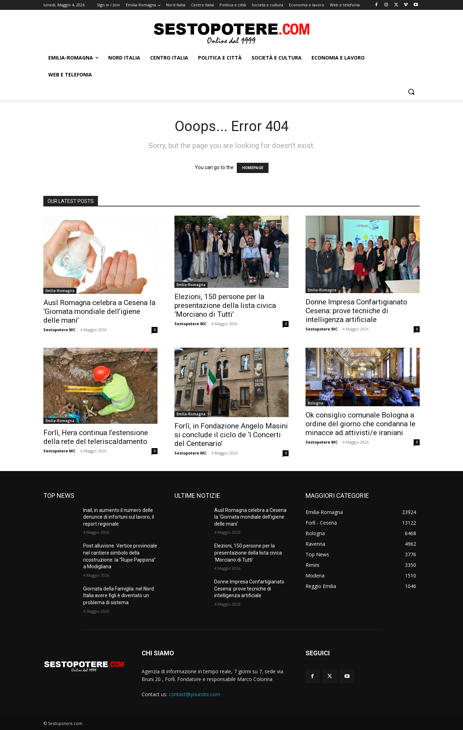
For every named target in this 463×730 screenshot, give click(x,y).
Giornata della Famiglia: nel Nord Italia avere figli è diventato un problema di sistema (118, 595)
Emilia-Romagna (59, 290)
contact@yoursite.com (194, 694)
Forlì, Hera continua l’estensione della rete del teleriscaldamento (95, 437)
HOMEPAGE (252, 168)
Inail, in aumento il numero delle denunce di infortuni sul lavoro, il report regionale (118, 517)
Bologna (315, 403)
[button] (411, 91)
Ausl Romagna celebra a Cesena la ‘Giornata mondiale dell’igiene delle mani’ (99, 311)
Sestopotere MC (59, 329)
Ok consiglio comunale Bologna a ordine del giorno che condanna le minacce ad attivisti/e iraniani (360, 424)
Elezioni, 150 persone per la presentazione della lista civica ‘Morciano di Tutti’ (225, 305)
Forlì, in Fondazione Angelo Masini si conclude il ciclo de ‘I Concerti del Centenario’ (231, 435)
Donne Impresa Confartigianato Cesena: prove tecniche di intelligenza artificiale (356, 311)
